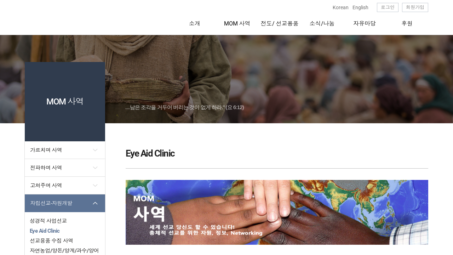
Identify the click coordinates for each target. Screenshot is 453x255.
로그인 (388, 7)
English (360, 7)
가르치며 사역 (46, 150)
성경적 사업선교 (48, 221)
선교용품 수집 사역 (51, 241)
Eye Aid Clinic (44, 231)
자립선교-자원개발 (51, 203)
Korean (341, 7)
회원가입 (415, 7)
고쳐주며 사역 (46, 185)
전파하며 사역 (46, 168)
